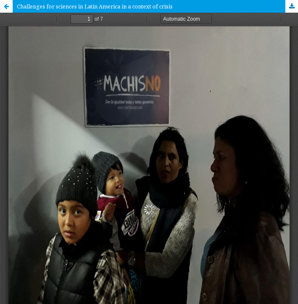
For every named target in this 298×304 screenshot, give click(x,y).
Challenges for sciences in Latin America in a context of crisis (95, 6)
